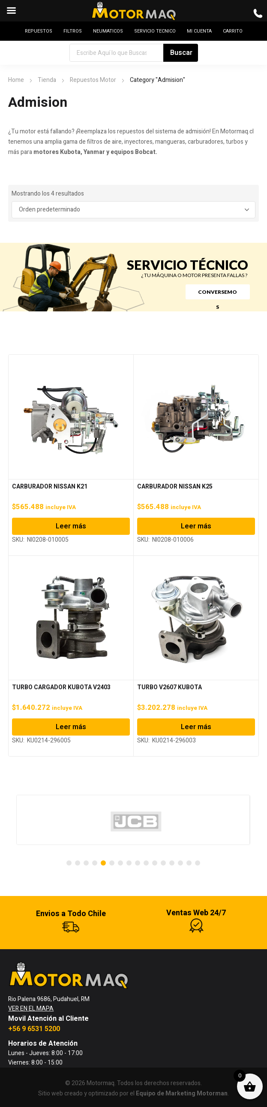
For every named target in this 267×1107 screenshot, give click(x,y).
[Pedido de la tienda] (133, 209)
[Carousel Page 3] (86, 863)
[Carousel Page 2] (77, 863)
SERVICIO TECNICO (155, 31)
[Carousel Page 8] (129, 863)
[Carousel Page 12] (163, 863)
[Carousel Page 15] (189, 863)
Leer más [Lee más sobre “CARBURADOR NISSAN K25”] (196, 526)
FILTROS (72, 31)
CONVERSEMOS (217, 294)
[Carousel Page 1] (69, 863)
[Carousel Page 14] (180, 863)
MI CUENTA (199, 31)
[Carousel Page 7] (120, 863)
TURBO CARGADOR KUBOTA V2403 (61, 687)
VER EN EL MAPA (31, 1008)
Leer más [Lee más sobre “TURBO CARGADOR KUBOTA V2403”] (71, 727)
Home (16, 79)
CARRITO (233, 31)
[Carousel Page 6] (111, 863)
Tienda (47, 79)
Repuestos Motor (93, 79)
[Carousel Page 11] (154, 863)
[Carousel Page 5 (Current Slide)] (103, 863)
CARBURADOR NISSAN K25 (175, 486)
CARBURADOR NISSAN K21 (49, 486)
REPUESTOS (38, 31)
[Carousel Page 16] (197, 863)
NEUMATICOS (108, 31)
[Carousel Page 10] (146, 863)
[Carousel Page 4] (94, 863)
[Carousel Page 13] (171, 863)
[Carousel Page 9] (137, 863)
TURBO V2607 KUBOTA (169, 687)
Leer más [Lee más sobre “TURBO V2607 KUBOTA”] (196, 727)
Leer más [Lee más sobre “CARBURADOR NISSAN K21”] (71, 526)
